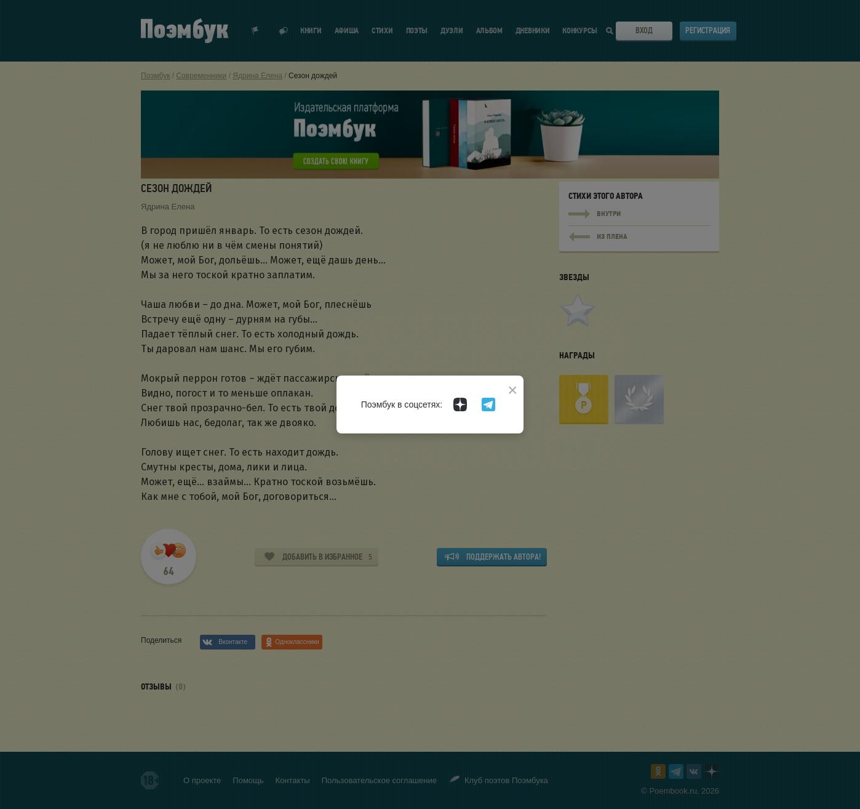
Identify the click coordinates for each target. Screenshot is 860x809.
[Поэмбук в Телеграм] (488, 404)
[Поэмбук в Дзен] (460, 404)
